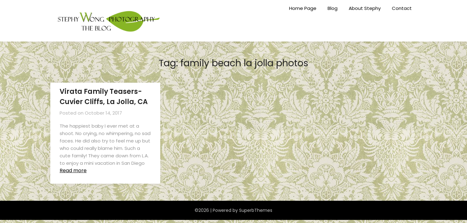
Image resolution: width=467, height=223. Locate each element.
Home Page (302, 8)
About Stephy (365, 8)
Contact (402, 8)
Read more (73, 170)
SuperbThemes (255, 210)
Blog (333, 8)
